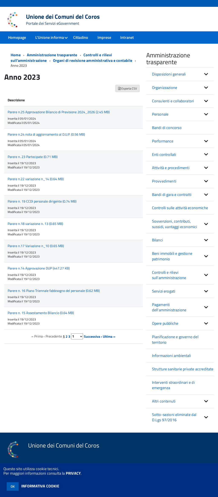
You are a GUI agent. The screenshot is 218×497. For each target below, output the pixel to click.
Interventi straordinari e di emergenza (173, 387)
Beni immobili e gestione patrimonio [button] (172, 258)
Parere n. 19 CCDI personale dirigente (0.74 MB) (42, 203)
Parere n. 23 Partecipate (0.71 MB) (32, 159)
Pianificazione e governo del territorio (175, 342)
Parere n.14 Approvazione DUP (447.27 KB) (39, 270)
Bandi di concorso (167, 130)
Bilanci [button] (157, 242)
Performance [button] (163, 143)
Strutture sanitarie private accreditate (183, 371)
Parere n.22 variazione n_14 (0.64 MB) (36, 181)
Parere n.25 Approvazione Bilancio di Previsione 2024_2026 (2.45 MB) (59, 114)
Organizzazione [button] (164, 90)
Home (16, 57)
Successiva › (93, 338)
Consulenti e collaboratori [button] (173, 103)
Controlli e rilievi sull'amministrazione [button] (169, 277)
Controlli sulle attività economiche (180, 210)
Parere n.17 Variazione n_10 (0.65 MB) (36, 248)
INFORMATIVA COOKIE (40, 486)
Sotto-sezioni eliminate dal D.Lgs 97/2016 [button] (174, 419)
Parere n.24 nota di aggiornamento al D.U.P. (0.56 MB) (46, 136)
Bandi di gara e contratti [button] (172, 197)
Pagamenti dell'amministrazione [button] (169, 309)
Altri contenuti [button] (164, 403)
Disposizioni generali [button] (169, 76)
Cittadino (80, 37)
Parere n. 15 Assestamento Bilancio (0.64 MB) (41, 315)
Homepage (17, 37)
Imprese (104, 37)
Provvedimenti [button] (164, 183)
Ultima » (109, 338)
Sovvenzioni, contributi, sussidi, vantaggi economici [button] (174, 226)
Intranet (127, 37)
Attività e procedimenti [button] (170, 170)
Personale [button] (160, 116)
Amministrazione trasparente (52, 57)
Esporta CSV (127, 90)
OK (13, 486)
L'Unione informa (49, 37)
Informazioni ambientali (171, 358)
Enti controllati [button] (164, 157)
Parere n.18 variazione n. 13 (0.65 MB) (35, 226)
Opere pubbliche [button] (165, 326)
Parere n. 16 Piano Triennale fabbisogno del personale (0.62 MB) (54, 293)
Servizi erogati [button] (163, 293)
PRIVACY (73, 473)
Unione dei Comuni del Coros (63, 20)
